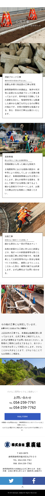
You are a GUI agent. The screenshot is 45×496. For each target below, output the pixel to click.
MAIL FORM (22, 416)
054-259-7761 (24, 402)
